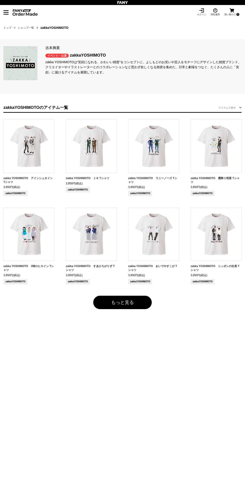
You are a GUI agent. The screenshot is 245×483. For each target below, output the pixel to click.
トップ (7, 27)
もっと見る (122, 302)
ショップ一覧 (26, 27)
